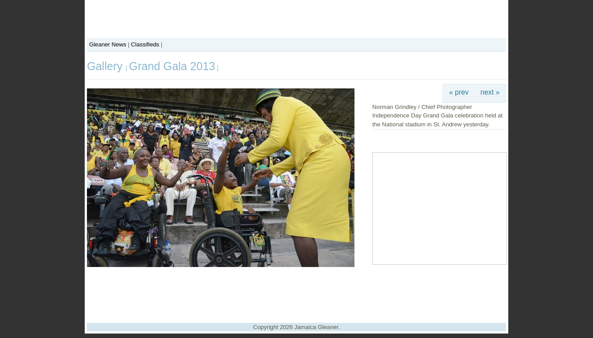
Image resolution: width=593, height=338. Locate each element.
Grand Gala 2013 (172, 66)
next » (490, 92)
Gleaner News (107, 44)
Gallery (106, 66)
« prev (459, 92)
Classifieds (145, 44)
